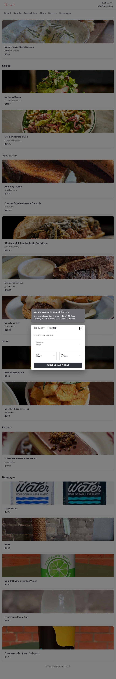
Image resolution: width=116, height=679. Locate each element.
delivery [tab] (39, 328)
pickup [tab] (52, 328)
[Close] (80, 328)
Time (62, 354)
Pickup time (39, 342)
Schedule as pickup (58, 365)
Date (37, 354)
